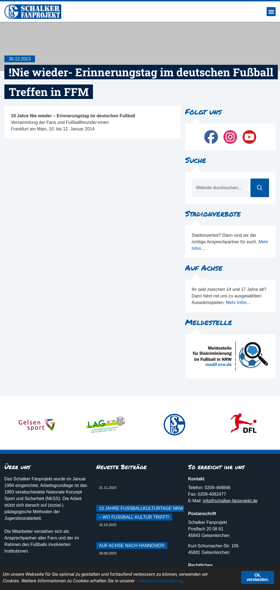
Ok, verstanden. (257, 577)
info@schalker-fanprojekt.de (230, 500)
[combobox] (220, 188)
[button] (271, 11)
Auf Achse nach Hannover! (132, 545)
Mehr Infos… (238, 302)
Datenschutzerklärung (159, 580)
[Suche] (259, 188)
